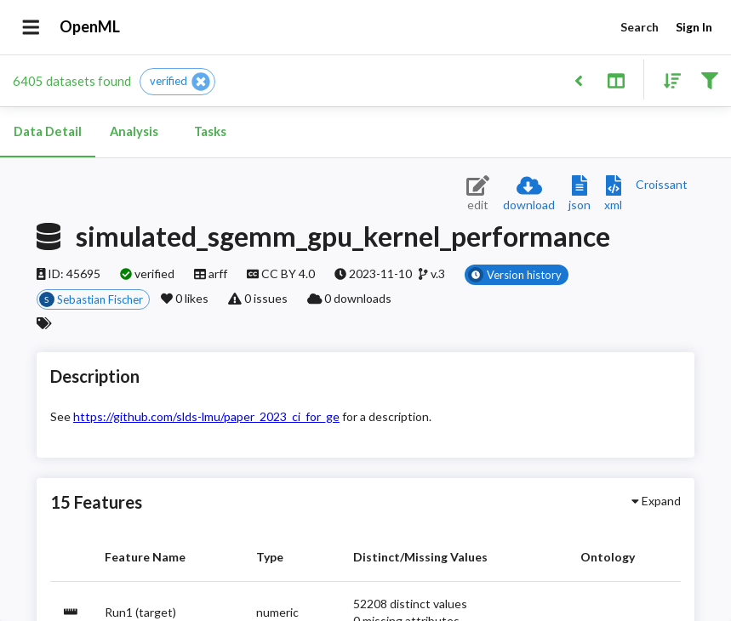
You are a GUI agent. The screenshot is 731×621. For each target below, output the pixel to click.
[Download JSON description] (579, 194)
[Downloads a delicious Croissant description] (661, 184)
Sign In (693, 27)
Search (639, 27)
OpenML (90, 27)
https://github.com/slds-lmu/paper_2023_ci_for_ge (206, 416)
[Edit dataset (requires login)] (478, 194)
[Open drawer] (31, 27)
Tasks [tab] (210, 131)
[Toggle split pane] (616, 80)
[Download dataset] (529, 194)
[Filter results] (709, 80)
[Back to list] (578, 80)
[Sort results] (667, 80)
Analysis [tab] (133, 131)
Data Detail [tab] (47, 131)
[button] (177, 81)
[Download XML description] (613, 194)
